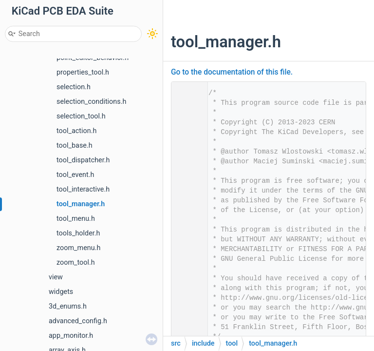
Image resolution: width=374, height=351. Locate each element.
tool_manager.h (80, 204)
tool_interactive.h (83, 189)
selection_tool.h (81, 116)
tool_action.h (76, 131)
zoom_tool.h (75, 262)
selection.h (73, 87)
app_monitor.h (71, 336)
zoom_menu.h (78, 248)
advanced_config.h (78, 321)
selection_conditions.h (91, 102)
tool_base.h (74, 145)
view (56, 277)
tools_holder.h (78, 233)
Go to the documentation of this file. (232, 72)
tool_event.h (75, 175)
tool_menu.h (75, 218)
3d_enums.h (68, 306)
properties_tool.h (82, 72)
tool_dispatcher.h (83, 160)
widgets (61, 292)
